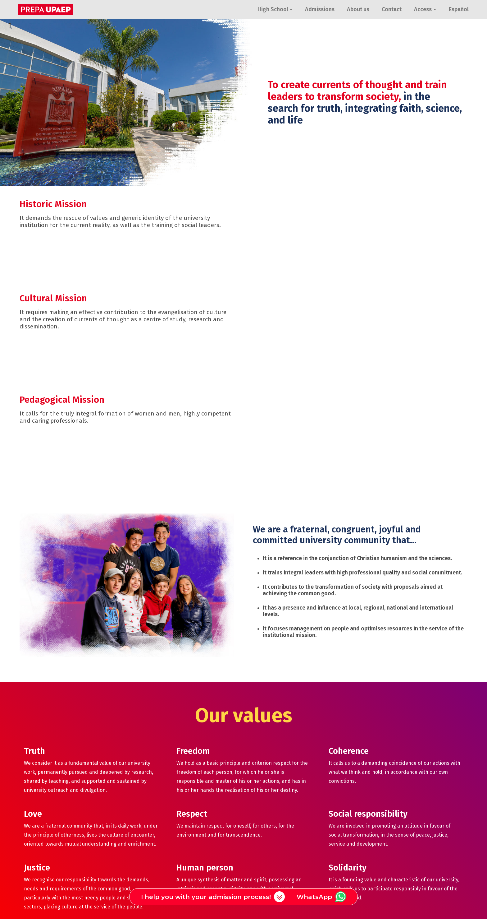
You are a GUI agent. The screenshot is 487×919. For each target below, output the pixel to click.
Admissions (320, 9)
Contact (392, 9)
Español (459, 9)
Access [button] (423, 9)
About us (358, 9)
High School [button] (272, 9)
